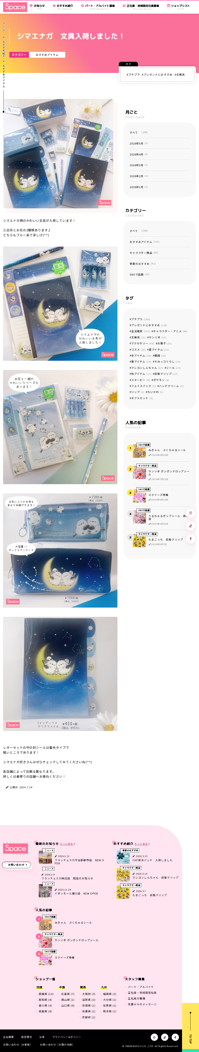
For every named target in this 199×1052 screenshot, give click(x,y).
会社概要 (8, 1037)
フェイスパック (143, 386)
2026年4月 (139, 154)
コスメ (138, 349)
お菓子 (164, 343)
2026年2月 (139, 176)
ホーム (4, 27)
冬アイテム (141, 355)
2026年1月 (139, 187)
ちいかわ (155, 392)
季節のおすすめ (143, 264)
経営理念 (26, 1037)
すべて (139, 132)
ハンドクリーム (171, 386)
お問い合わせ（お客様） (18, 1044)
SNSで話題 (140, 274)
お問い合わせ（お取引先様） (57, 1044)
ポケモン (161, 380)
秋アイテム (141, 374)
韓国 (160, 355)
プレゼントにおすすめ (158, 74)
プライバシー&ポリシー (66, 1037)
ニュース (49, 850)
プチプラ (134, 74)
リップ (137, 392)
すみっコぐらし (167, 361)
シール (173, 368)
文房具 (180, 74)
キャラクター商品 (144, 253)
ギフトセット (142, 398)
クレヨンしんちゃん (147, 368)
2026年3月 (139, 165)
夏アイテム (159, 349)
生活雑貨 (140, 331)
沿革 (42, 1037)
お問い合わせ (16, 864)
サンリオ (157, 337)
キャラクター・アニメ (170, 331)
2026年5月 (139, 143)
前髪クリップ (166, 374)
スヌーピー (140, 380)
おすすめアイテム (47, 55)
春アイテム (141, 361)
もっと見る (68, 844)
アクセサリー (142, 343)
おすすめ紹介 (4, 49)
